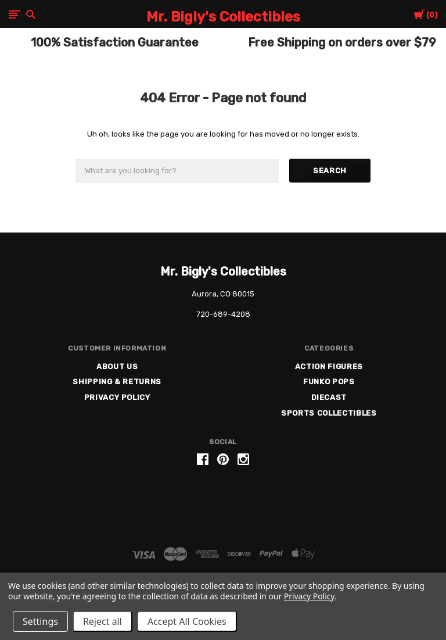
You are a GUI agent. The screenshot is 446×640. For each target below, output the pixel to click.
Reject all (102, 621)
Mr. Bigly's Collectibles (223, 271)
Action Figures (329, 366)
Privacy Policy (117, 397)
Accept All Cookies (187, 621)
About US (117, 366)
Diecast (329, 397)
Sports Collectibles (328, 413)
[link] (223, 503)
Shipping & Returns (117, 381)
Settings (40, 621)
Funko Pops (329, 381)
